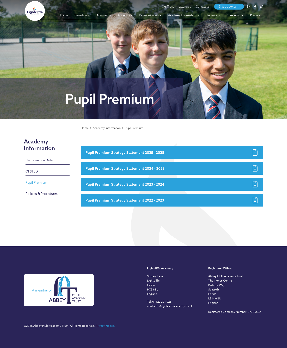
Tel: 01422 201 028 (159, 301)
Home (85, 128)
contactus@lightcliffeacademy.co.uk (170, 306)
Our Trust (168, 6)
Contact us (202, 6)
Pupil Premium (134, 128)
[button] (82, 15)
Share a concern (229, 6)
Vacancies (185, 6)
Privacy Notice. (105, 326)
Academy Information (107, 128)
